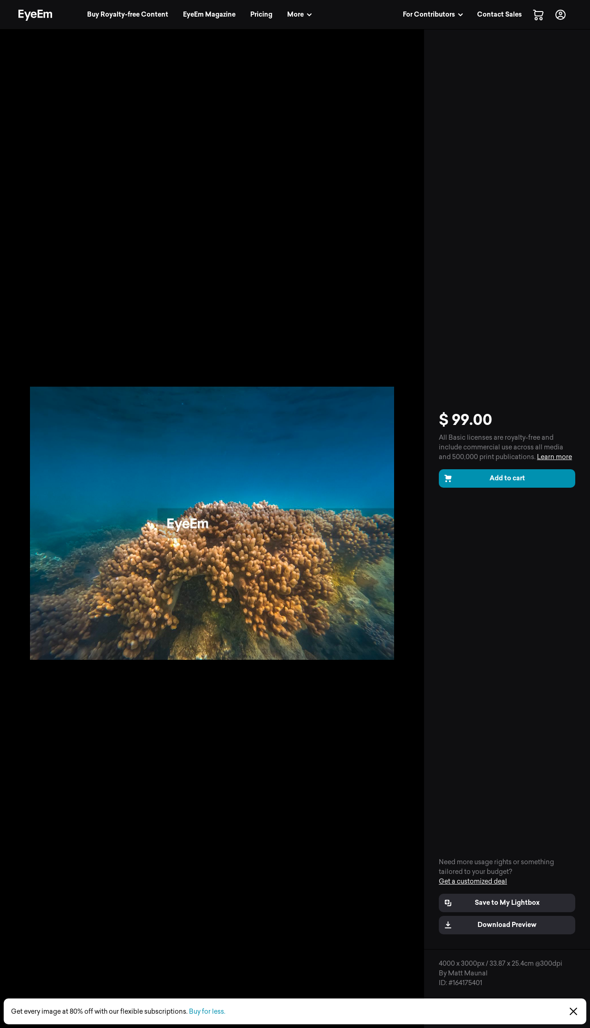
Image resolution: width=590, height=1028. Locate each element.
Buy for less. (207, 1012)
